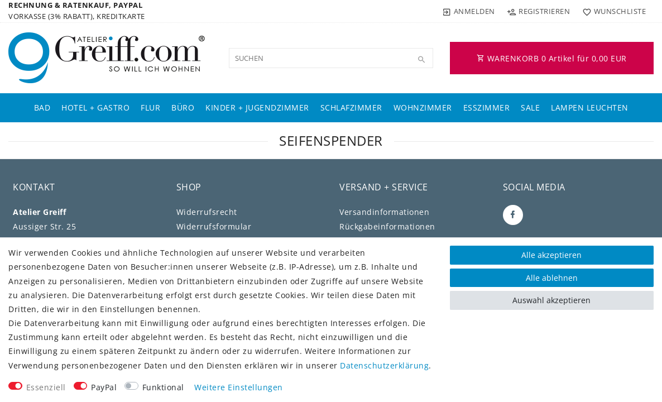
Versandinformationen (384, 212)
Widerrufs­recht (206, 212)
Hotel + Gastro (95, 107)
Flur (150, 107)
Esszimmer (486, 107)
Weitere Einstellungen (238, 387)
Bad (42, 107)
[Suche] (422, 60)
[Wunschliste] (611, 11)
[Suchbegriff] (331, 58)
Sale (530, 107)
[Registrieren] (538, 11)
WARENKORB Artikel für (552, 58)
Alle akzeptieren (551, 255)
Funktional (163, 387)
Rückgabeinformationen (387, 226)
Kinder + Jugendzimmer (257, 107)
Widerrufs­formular (214, 226)
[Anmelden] (469, 11)
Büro (182, 107)
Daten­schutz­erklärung (384, 365)
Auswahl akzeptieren (551, 300)
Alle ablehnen (552, 277)
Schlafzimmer (351, 107)
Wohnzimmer (423, 107)
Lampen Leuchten (590, 107)
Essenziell (46, 387)
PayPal (104, 387)
